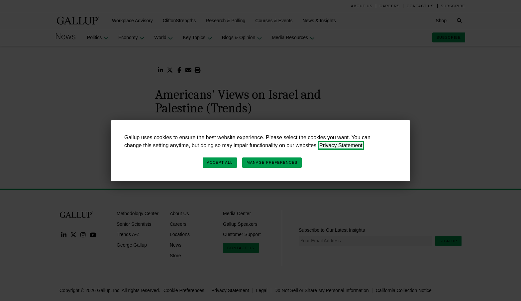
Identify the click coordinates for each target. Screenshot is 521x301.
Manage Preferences (272, 162)
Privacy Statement (341, 145)
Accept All (220, 162)
